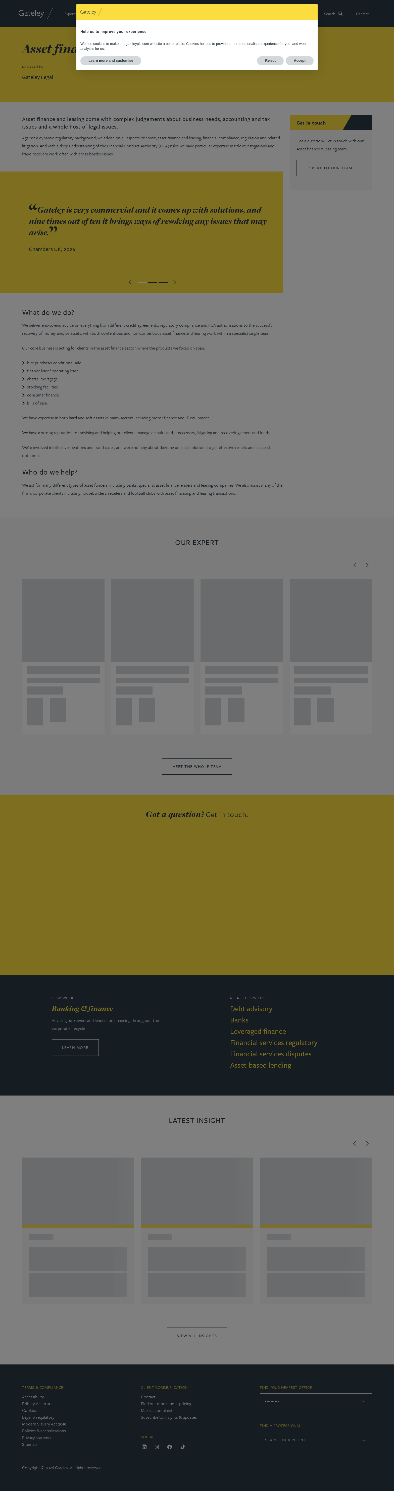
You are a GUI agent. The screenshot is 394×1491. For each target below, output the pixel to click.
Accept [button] (300, 61)
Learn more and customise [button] (110, 61)
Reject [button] (270, 61)
